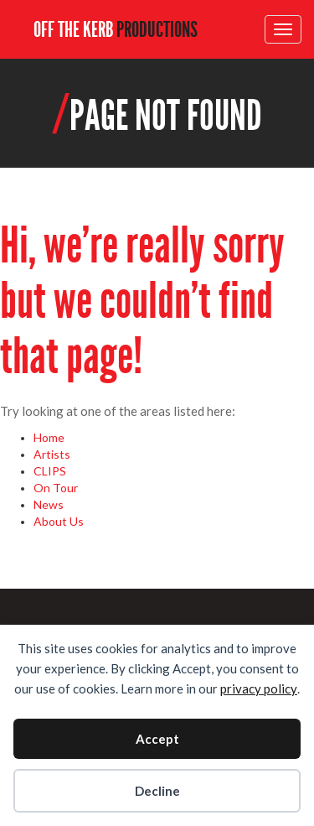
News (48, 504)
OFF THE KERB (115, 30)
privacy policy (258, 688)
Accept (157, 738)
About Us (58, 521)
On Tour (55, 488)
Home (48, 437)
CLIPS (49, 471)
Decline (157, 790)
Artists (51, 454)
